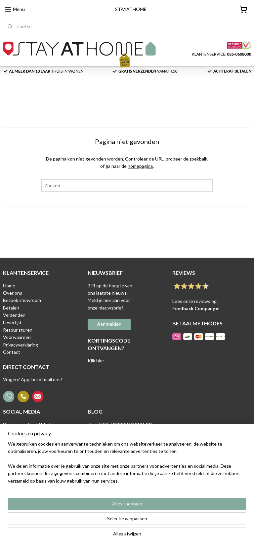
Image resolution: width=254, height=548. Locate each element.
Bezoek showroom (22, 300)
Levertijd (12, 322)
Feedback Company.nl (196, 308)
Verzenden (14, 315)
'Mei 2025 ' (123, 439)
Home (9, 285)
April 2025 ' (116, 454)
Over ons (12, 293)
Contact (11, 352)
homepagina (140, 166)
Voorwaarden (17, 337)
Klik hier (96, 360)
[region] (83, 514)
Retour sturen (17, 330)
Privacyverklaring (20, 344)
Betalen (11, 308)
